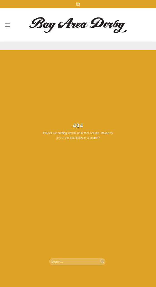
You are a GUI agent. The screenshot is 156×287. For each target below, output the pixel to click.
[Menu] (7, 25)
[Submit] (102, 261)
